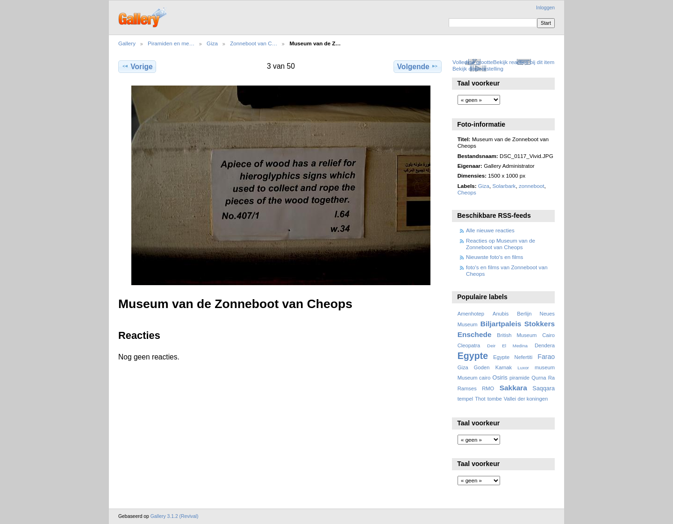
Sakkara (513, 388)
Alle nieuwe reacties (490, 230)
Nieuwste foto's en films (494, 257)
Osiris (500, 377)
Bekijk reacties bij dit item (523, 62)
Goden (482, 367)
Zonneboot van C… (253, 43)
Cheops (467, 192)
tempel (465, 399)
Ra (551, 377)
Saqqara (543, 388)
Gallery (127, 43)
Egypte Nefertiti (512, 357)
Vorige (137, 66)
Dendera (545, 345)
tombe (494, 399)
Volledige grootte (472, 62)
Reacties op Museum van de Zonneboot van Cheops (500, 243)
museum (545, 367)
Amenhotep (471, 313)
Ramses (467, 388)
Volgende (417, 66)
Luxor (523, 367)
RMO (488, 388)
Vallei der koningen (526, 399)
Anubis (500, 313)
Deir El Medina (507, 345)
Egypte (473, 356)
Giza (212, 43)
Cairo (548, 335)
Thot (480, 399)
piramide (519, 377)
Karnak (503, 367)
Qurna (538, 377)
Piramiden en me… (171, 43)
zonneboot (531, 186)
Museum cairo (474, 377)
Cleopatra (469, 345)
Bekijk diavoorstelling (477, 68)
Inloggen (545, 7)
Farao (546, 356)
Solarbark (503, 186)
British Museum (517, 335)
